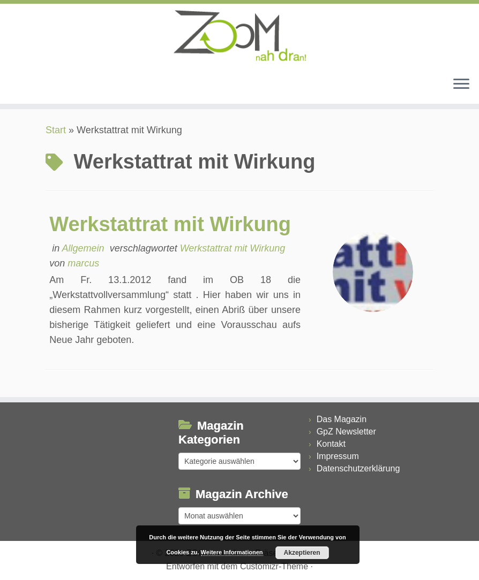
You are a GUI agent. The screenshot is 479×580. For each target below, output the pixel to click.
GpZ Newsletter (346, 431)
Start (56, 130)
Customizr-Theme (274, 566)
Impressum (338, 456)
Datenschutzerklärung (358, 468)
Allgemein (84, 248)
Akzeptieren (302, 552)
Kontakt (331, 443)
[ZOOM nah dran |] (239, 36)
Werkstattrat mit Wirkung (170, 224)
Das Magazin (341, 419)
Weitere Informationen (232, 552)
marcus (83, 263)
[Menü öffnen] (461, 85)
